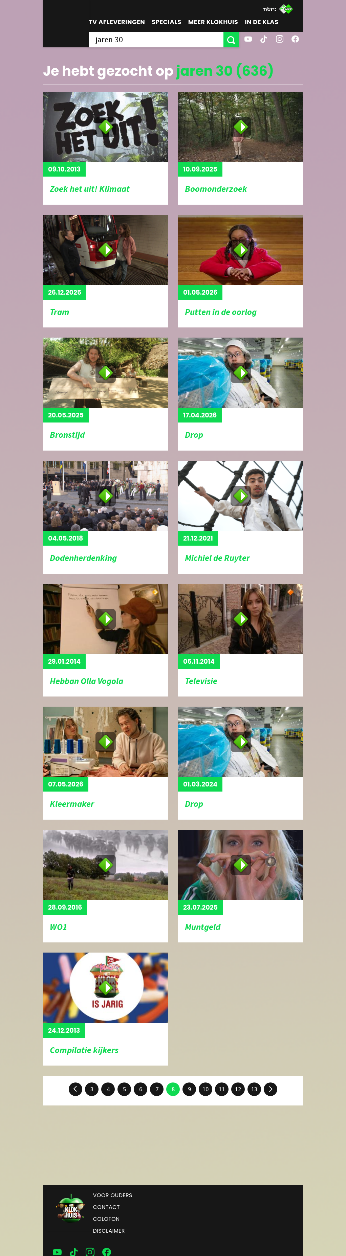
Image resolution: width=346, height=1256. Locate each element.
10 (205, 1089)
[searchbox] (156, 39)
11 (222, 1089)
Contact (106, 1207)
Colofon (106, 1219)
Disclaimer (109, 1231)
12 (238, 1089)
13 (254, 1089)
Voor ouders (112, 1195)
